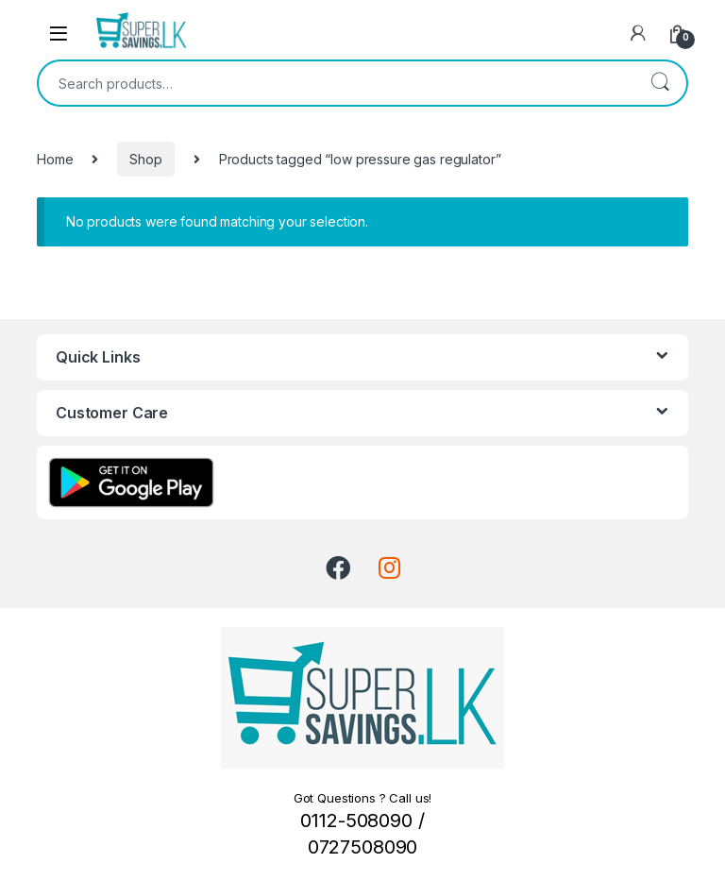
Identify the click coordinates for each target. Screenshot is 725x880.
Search (659, 83)
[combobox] (336, 83)
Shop (145, 159)
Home (55, 159)
